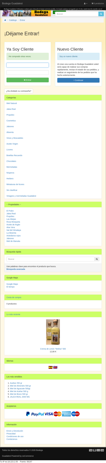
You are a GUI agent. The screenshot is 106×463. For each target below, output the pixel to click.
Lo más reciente (13, 314)
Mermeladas (11, 167)
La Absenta (11, 233)
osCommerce (28, 456)
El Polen (10, 211)
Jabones (10, 126)
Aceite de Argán (13, 225)
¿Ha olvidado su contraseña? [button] (18, 91)
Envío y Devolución (14, 431)
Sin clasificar (11, 190)
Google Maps (12, 284)
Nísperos (10, 173)
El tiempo (10, 287)
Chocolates (11, 161)
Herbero (10, 178)
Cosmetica (11, 121)
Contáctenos (11, 439)
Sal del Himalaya (13, 230)
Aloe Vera (10, 227)
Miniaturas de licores (15, 184)
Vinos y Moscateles (14, 138)
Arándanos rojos (13, 236)
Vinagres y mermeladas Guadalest (21, 196)
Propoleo (10, 115)
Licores (9, 149)
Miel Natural (11, 103)
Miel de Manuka (13, 241)
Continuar (78, 80)
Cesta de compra (13, 297)
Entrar (27, 80)
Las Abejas (11, 219)
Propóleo (10, 216)
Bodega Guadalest (12, 3)
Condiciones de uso (14, 436)
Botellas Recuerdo (14, 155)
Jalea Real (11, 109)
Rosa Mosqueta (13, 222)
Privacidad (10, 434)
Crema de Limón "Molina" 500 (53, 349)
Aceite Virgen (12, 144)
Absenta (10, 132)
